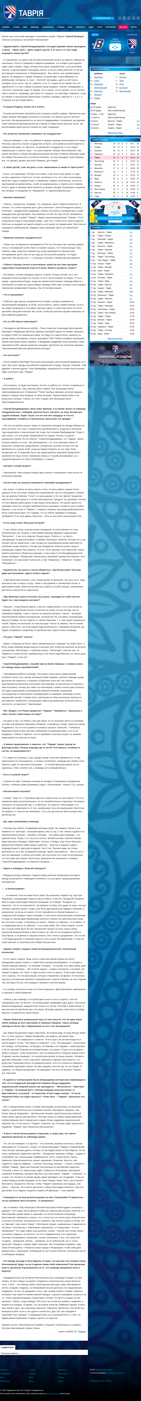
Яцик (121, 81)
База (70, 27)
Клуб (25, 27)
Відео (91, 27)
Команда (35, 27)
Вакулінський (125, 91)
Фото (99, 27)
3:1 (131, 284)
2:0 (131, 264)
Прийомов (98, 84)
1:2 (138, 128)
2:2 (131, 239)
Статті (60, 1381)
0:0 (131, 295)
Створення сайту (97, 1381)
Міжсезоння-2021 (115, 133)
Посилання (111, 27)
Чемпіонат (80, 27)
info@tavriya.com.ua (104, 1370)
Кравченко (98, 77)
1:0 (131, 243)
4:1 (131, 236)
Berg (109, 1381)
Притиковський (100, 88)
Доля (121, 84)
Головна (6, 27)
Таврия (81, 1331)
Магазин (123, 27)
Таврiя (31, 13)
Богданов (123, 88)
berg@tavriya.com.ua (115, 1373)
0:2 (131, 257)
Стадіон (60, 27)
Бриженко (98, 91)
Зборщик (98, 95)
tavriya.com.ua (53, 1393)
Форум (134, 27)
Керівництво (48, 27)
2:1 (131, 246)
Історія (16, 27)
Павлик (97, 98)
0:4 (138, 124)
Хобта (96, 81)
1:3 (131, 277)
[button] (93, 44)
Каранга (122, 77)
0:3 (138, 121)
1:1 (131, 232)
